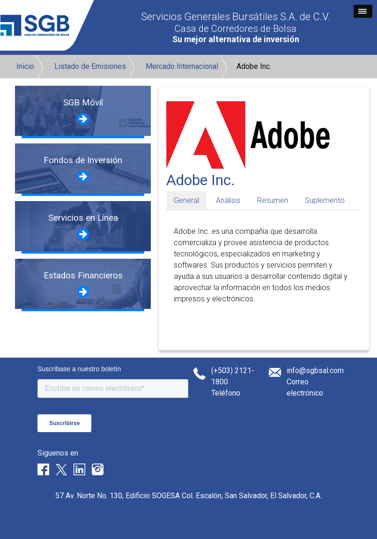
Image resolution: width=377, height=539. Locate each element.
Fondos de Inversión (83, 160)
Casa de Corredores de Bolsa (235, 28)
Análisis (228, 200)
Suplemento (325, 200)
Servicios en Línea (83, 218)
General (186, 200)
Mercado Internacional (182, 66)
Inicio (25, 66)
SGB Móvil (83, 102)
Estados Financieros (83, 275)
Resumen (272, 200)
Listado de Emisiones (90, 66)
